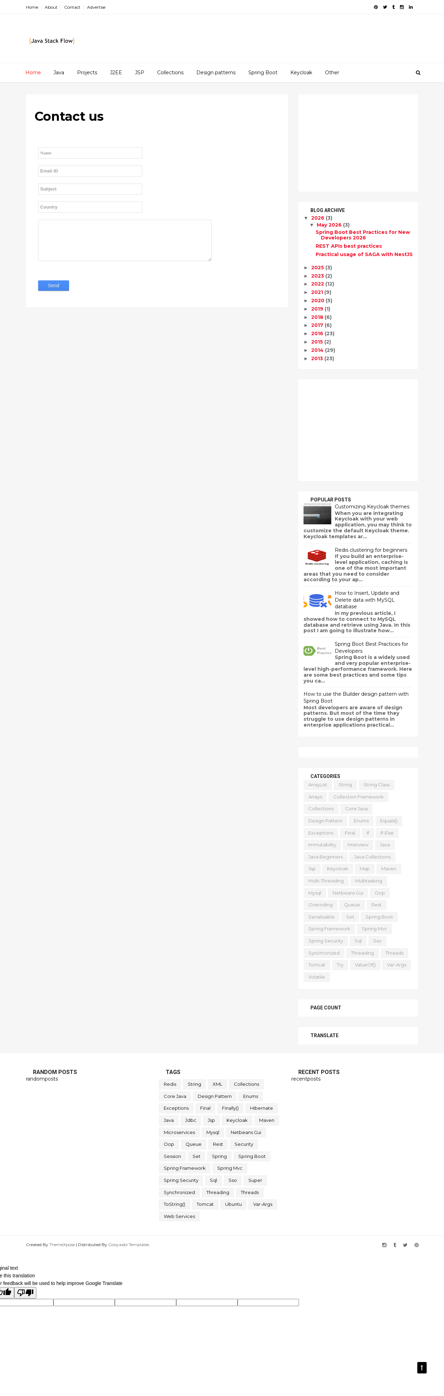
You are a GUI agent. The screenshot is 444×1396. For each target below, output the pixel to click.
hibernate (261, 1108)
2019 (318, 309)
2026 (318, 218)
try (340, 964)
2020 (318, 300)
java (385, 844)
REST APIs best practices (349, 246)
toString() (174, 1204)
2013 (317, 358)
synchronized (324, 953)
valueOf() (365, 964)
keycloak (337, 868)
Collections (170, 72)
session (172, 1156)
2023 (318, 276)
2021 (317, 292)
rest (377, 904)
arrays (315, 796)
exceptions (320, 833)
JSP (139, 72)
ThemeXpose (62, 1244)
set (350, 917)
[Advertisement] (358, 143)
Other (332, 72)
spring (219, 1156)
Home (32, 7)
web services (179, 1216)
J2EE (116, 72)
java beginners (325, 857)
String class (377, 784)
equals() (389, 820)
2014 (318, 350)
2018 (318, 317)
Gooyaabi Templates (128, 1244)
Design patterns (216, 72)
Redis (170, 1084)
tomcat (316, 964)
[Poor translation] (25, 1292)
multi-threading (326, 880)
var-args (396, 964)
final (350, 833)
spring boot (379, 917)
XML (217, 1084)
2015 (317, 342)
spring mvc (374, 928)
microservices (179, 1132)
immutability (322, 844)
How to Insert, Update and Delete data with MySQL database (367, 600)
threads (394, 953)
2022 (318, 284)
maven (388, 868)
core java (356, 808)
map (365, 868)
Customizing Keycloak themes (372, 507)
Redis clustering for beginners (371, 550)
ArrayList (317, 784)
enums (361, 820)
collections (321, 808)
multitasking (368, 880)
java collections (372, 857)
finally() (230, 1108)
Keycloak (301, 72)
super (255, 1180)
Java (58, 72)
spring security (325, 941)
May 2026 (330, 225)
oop (380, 893)
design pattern (325, 820)
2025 (318, 267)
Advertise (96, 7)
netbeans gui (348, 893)
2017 (318, 325)
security (243, 1144)
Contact (72, 7)
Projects (87, 72)
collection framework (358, 796)
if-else (387, 833)
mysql (314, 893)
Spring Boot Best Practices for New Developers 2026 (363, 235)
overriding (320, 904)
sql (358, 941)
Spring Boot (263, 72)
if (368, 833)
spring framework (329, 928)
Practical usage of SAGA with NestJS (364, 254)
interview (358, 844)
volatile (316, 977)
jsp (312, 868)
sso (377, 941)
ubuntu (233, 1204)
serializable (321, 917)
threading (362, 953)
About (51, 7)
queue (352, 904)
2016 (318, 333)
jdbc (190, 1120)
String (345, 784)
